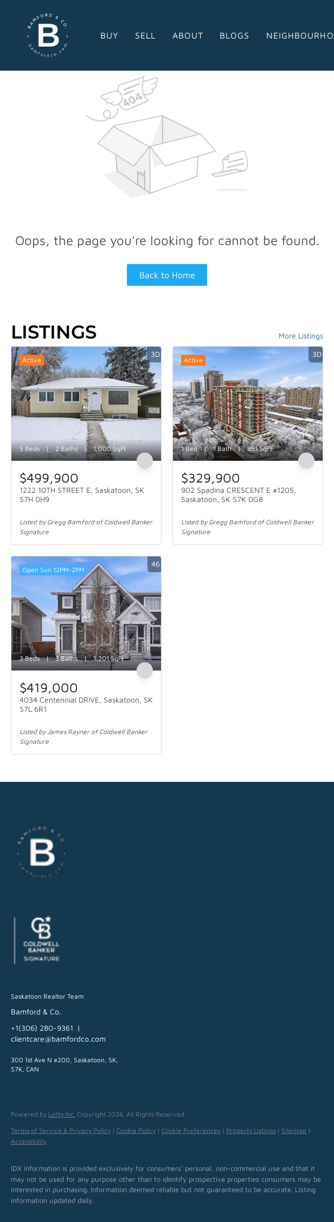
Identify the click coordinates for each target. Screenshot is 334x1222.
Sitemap (293, 1130)
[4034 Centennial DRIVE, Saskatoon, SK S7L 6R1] (86, 613)
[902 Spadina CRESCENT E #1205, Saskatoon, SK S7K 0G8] (248, 404)
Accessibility (29, 1141)
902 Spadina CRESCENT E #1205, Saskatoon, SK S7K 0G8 (238, 494)
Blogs (235, 35)
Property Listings (250, 1130)
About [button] (188, 35)
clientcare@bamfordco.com (58, 1038)
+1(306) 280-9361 (42, 1027)
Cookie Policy (136, 1130)
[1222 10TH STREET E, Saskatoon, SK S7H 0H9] (86, 404)
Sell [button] (145, 35)
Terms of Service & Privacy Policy (61, 1130)
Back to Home (167, 275)
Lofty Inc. (61, 1114)
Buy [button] (109, 35)
